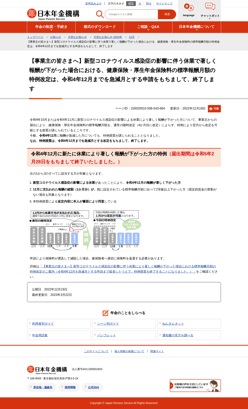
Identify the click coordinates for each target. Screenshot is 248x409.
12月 (132, 37)
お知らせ (55, 37)
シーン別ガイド (108, 323)
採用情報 (70, 387)
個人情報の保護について (129, 351)
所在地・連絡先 (42, 387)
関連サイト (157, 351)
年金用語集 (40, 335)
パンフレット (106, 335)
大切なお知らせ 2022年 (108, 37)
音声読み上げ (93, 3)
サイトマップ (164, 3)
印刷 (216, 108)
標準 (131, 3)
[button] (51, 26)
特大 (149, 3)
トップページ (35, 37)
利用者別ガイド (43, 323)
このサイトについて (96, 351)
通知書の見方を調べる (177, 335)
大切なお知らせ (77, 37)
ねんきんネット (173, 323)
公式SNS (93, 387)
